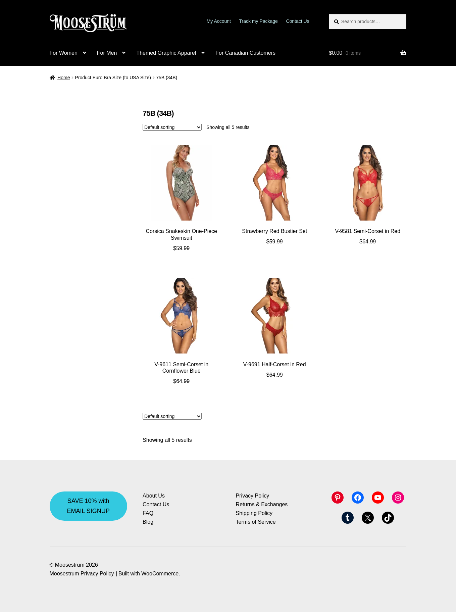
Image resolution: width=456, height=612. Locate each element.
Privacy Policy (252, 496)
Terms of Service (256, 522)
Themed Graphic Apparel (166, 53)
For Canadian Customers (245, 53)
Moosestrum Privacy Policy (82, 573)
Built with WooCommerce (148, 573)
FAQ (148, 513)
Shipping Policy (254, 513)
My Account (219, 21)
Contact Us (297, 21)
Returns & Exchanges (262, 504)
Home (63, 77)
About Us (154, 496)
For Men (107, 53)
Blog (148, 522)
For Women (64, 53)
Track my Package (258, 21)
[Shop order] (172, 127)
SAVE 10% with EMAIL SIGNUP (88, 506)
